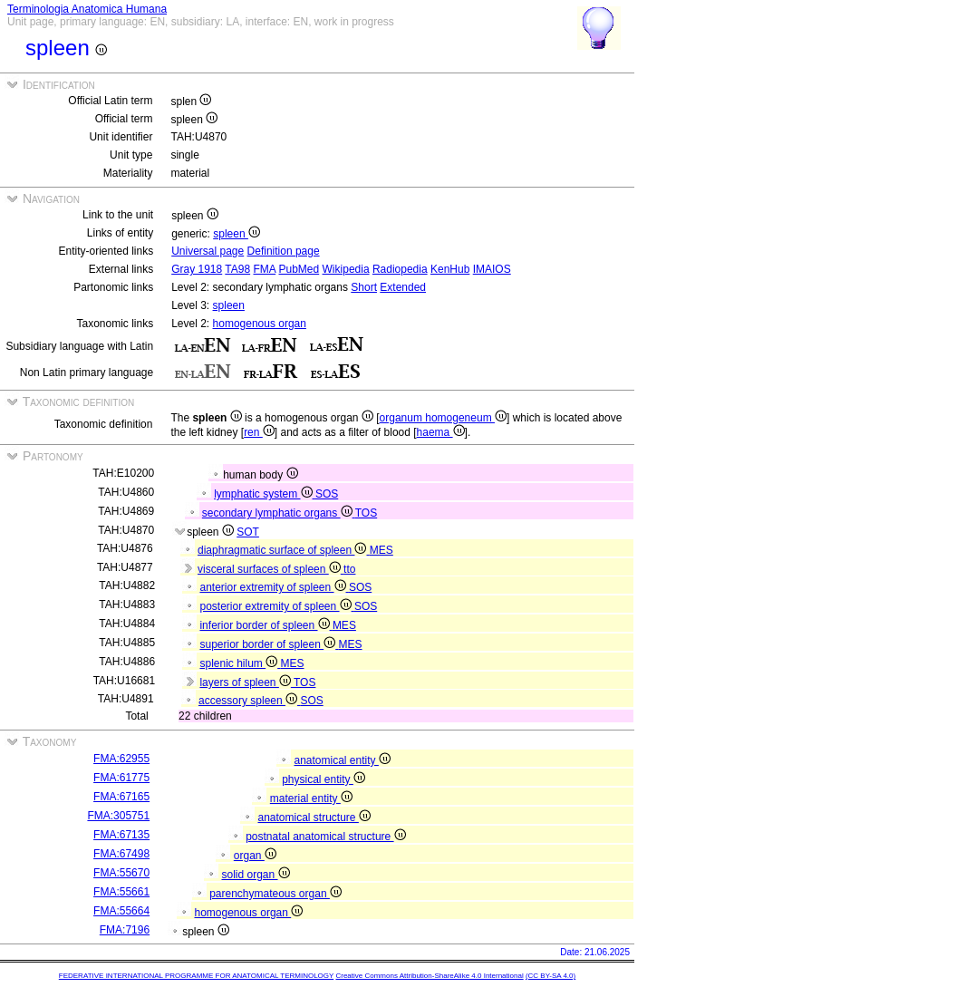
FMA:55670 (121, 872)
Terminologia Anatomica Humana (87, 9)
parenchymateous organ (275, 893)
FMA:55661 (121, 891)
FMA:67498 (121, 853)
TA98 (237, 269)
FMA (264, 269)
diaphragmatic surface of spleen (284, 550)
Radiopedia (400, 269)
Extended (403, 287)
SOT (248, 532)
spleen (236, 233)
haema (441, 432)
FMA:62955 (121, 758)
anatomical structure (313, 817)
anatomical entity (342, 760)
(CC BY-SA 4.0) (550, 976)
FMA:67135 (121, 834)
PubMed (299, 269)
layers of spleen (246, 682)
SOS (326, 494)
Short (364, 287)
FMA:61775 (121, 777)
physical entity (323, 779)
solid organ (255, 874)
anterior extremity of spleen (273, 587)
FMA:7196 (125, 930)
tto (349, 569)
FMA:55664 (121, 911)
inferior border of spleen (265, 625)
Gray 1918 (196, 269)
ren (259, 432)
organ (255, 855)
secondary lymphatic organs (278, 513)
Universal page (207, 251)
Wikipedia (346, 269)
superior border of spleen (268, 644)
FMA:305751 (118, 815)
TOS (366, 513)
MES (381, 550)
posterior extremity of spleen (276, 606)
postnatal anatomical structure (325, 836)
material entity (311, 798)
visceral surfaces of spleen (270, 569)
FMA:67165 (121, 796)
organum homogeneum (443, 417)
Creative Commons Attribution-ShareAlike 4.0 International (429, 976)
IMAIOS (492, 269)
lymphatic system (264, 494)
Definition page (283, 251)
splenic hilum (239, 663)
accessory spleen (249, 700)
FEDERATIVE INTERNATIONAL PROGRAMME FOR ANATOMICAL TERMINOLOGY (196, 976)
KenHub (449, 269)
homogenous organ (259, 323)
